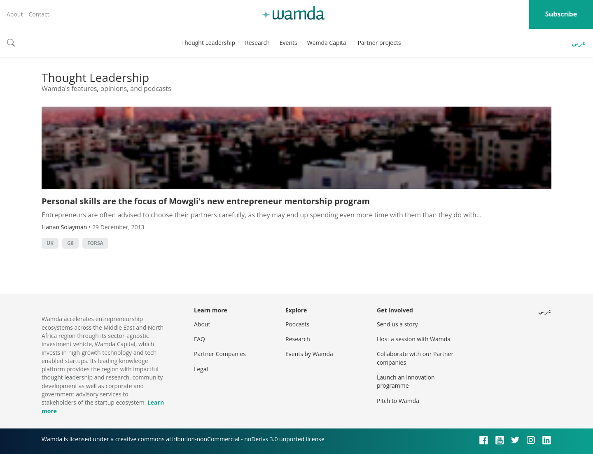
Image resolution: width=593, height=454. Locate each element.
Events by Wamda (309, 354)
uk (50, 243)
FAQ (199, 339)
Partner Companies (220, 354)
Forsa (95, 243)
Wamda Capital (327, 43)
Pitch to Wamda (398, 401)
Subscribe (561, 14)
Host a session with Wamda (414, 339)
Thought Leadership (208, 43)
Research (257, 43)
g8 (70, 243)
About (15, 14)
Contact (38, 14)
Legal (201, 369)
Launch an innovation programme (406, 381)
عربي (579, 43)
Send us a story (397, 324)
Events (288, 43)
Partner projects (379, 43)
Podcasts (297, 324)
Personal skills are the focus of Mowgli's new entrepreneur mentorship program (206, 201)
